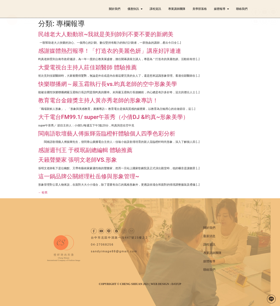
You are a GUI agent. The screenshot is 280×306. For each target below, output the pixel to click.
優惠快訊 (135, 9)
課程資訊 (155, 9)
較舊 (43, 192)
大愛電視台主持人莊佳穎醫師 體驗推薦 (87, 67)
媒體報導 (221, 9)
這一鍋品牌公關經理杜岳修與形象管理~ (88, 176)
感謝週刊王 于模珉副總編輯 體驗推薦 (85, 150)
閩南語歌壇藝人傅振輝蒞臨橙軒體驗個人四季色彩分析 (106, 133)
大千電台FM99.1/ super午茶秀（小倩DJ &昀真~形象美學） (113, 117)
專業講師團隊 (176, 9)
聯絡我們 (242, 9)
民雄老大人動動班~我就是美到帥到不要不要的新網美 (105, 34)
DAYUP (176, 283)
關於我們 (114, 9)
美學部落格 (199, 9)
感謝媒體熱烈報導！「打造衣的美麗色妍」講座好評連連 (109, 50)
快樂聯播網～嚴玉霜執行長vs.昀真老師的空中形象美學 (107, 84)
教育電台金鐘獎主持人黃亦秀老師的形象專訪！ (98, 100)
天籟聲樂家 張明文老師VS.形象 (77, 159)
